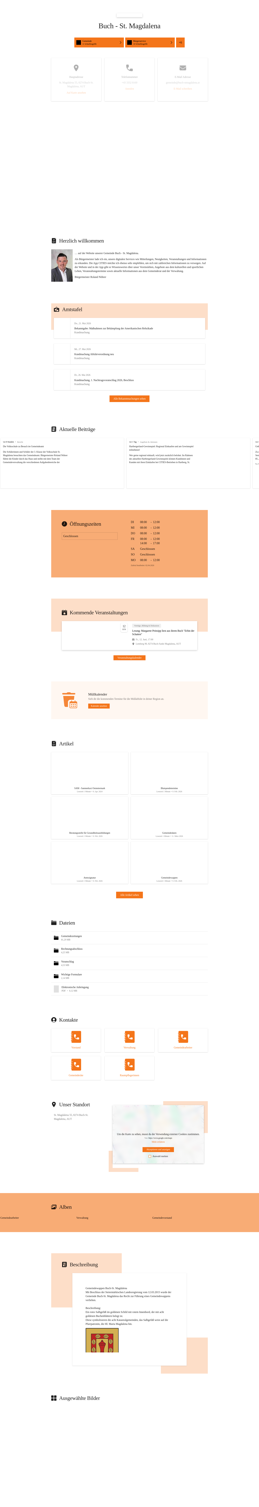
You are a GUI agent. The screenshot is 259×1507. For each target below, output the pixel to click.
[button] (99, 42)
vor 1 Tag (123, 458)
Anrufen (129, 88)
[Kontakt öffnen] (76, 1067)
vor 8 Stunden (8, 458)
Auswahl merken (158, 1182)
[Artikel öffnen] (89, 791)
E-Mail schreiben (183, 88)
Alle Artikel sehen (129, 921)
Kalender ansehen (99, 722)
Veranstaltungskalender (129, 673)
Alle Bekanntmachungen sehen (129, 406)
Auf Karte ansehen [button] (76, 92)
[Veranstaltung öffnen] (129, 651)
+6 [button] (180, 42)
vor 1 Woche (240, 458)
